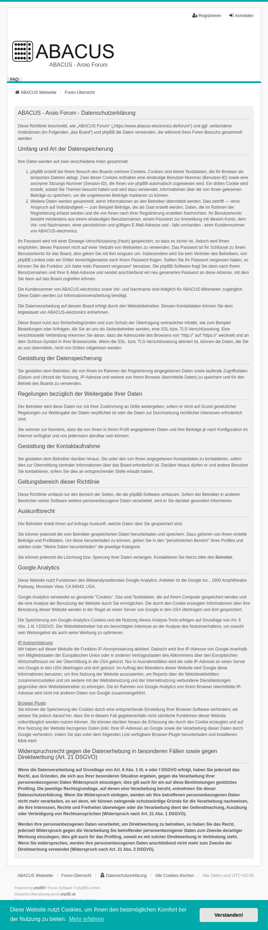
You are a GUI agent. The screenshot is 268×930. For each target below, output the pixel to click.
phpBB (39, 888)
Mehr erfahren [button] (86, 919)
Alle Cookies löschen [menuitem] (174, 875)
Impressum (28, 312)
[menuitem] (123, 875)
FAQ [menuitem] (14, 79)
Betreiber (224, 557)
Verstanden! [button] (229, 915)
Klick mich (27, 740)
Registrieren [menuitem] (206, 15)
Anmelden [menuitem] (241, 15)
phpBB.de (68, 894)
